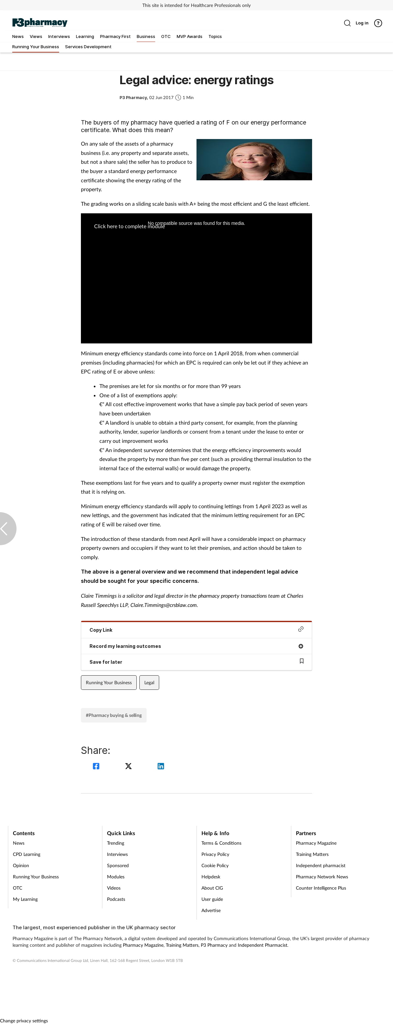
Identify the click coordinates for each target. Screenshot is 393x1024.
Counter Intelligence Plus (321, 888)
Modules (116, 876)
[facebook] (97, 766)
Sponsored (118, 865)
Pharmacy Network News (322, 876)
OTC (17, 888)
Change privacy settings (24, 1020)
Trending (115, 843)
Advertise (211, 910)
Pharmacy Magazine (316, 843)
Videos (114, 888)
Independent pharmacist (320, 865)
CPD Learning (26, 854)
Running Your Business (109, 682)
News (18, 843)
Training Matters (312, 854)
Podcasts (116, 899)
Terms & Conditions (221, 843)
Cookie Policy (215, 865)
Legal (149, 682)
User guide (212, 899)
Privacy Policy (215, 854)
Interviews (117, 854)
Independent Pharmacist (262, 945)
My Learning (25, 899)
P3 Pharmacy (214, 945)
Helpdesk (210, 876)
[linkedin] (160, 766)
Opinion (21, 865)
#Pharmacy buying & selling (114, 715)
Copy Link (196, 629)
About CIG (212, 888)
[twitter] (129, 766)
